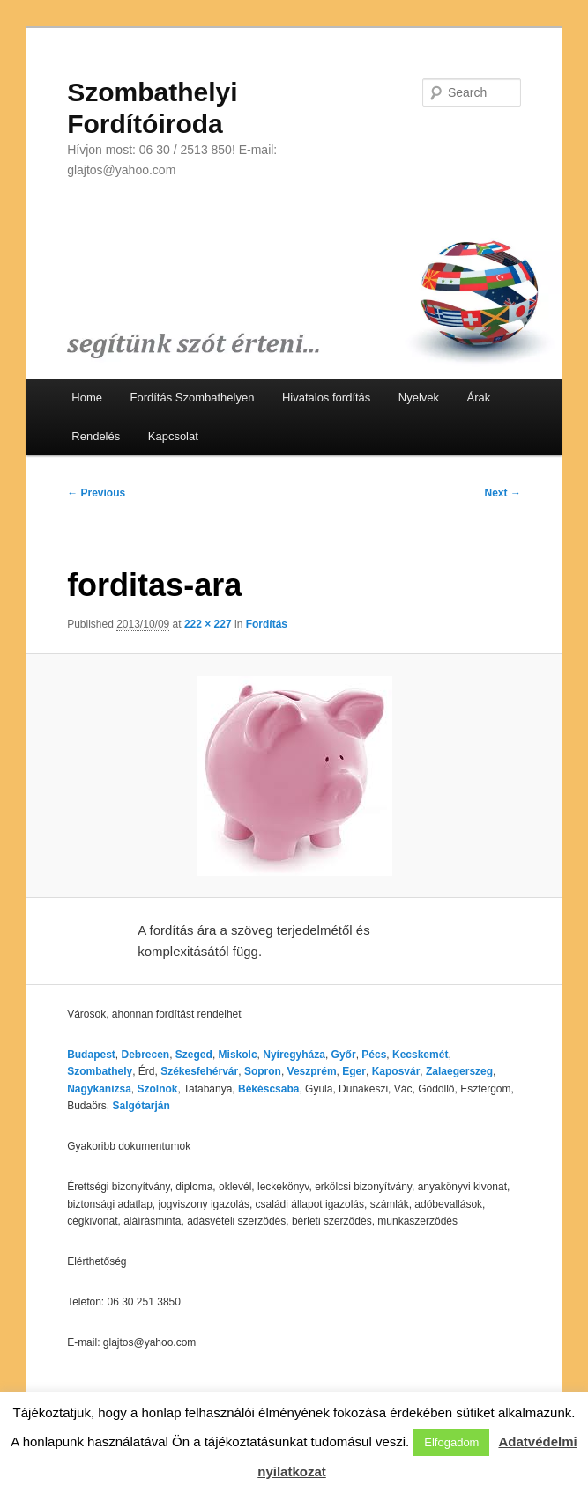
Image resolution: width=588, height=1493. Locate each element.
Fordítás (266, 624)
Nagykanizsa (99, 1089)
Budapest (91, 1054)
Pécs (373, 1054)
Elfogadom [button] (451, 1442)
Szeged (193, 1054)
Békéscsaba (268, 1089)
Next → (503, 493)
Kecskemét (420, 1054)
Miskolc (238, 1054)
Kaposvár (396, 1071)
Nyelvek (418, 397)
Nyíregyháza (294, 1054)
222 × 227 (208, 624)
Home (86, 397)
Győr (343, 1054)
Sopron (262, 1071)
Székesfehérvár (199, 1071)
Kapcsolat (173, 436)
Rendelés (95, 436)
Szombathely (99, 1071)
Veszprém (312, 1071)
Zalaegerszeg (459, 1071)
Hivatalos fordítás (326, 397)
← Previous (96, 493)
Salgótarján (141, 1106)
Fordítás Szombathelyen (192, 397)
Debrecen (145, 1054)
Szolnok (158, 1089)
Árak (479, 397)
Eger (354, 1071)
